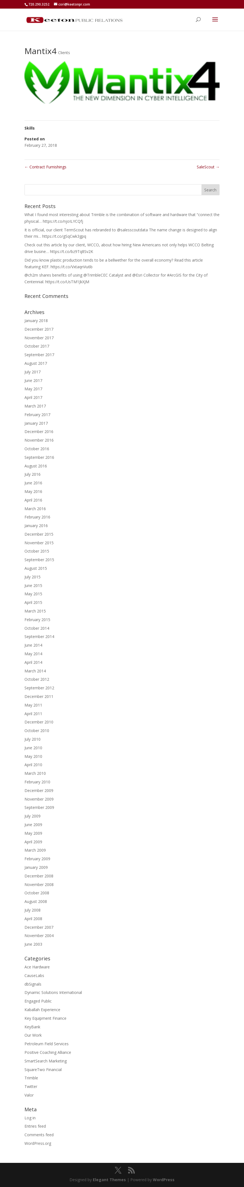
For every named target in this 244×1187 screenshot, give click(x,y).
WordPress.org (37, 1143)
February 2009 (37, 858)
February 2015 (37, 619)
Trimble (31, 1077)
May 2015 (33, 593)
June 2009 (33, 824)
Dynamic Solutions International (53, 992)
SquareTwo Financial (43, 1069)
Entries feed (35, 1126)
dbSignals (32, 984)
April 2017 (33, 397)
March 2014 (35, 671)
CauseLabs (34, 975)
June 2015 (33, 585)
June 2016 (33, 482)
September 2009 (39, 807)
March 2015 (35, 611)
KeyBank (32, 1026)
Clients (64, 52)
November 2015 (39, 542)
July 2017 (32, 371)
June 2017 (33, 380)
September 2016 (39, 457)
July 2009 (32, 816)
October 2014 (36, 628)
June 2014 (33, 645)
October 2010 (36, 730)
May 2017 (33, 388)
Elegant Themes (109, 1179)
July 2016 (32, 474)
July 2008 (32, 910)
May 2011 (33, 705)
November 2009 (39, 799)
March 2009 (35, 850)
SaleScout (208, 166)
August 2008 (35, 901)
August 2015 (35, 568)
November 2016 (39, 440)
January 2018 (36, 320)
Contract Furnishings (45, 166)
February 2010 (37, 781)
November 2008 (39, 884)
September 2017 (39, 354)
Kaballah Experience (42, 1009)
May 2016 (33, 491)
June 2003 (33, 944)
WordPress (164, 1179)
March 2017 (35, 406)
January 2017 (36, 423)
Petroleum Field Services (46, 1043)
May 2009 (33, 833)
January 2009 (36, 867)
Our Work (33, 1035)
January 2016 (36, 525)
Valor (29, 1095)
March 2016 (35, 508)
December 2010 (38, 722)
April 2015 (33, 602)
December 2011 (38, 696)
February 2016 (37, 517)
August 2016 (35, 466)
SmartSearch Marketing (45, 1061)
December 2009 (38, 790)
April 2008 (33, 918)
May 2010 (33, 756)
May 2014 (33, 653)
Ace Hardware (37, 967)
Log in (30, 1117)
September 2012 (39, 687)
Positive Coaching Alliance (47, 1052)
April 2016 (33, 500)
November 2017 (39, 337)
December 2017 (38, 329)
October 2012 (36, 679)
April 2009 (33, 841)
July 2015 (32, 576)
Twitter (30, 1086)
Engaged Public (38, 1001)
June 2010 (33, 747)
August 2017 (35, 363)
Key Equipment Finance (45, 1018)
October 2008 (36, 892)
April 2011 (33, 713)
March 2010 (35, 773)
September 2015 (39, 559)
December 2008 (38, 876)
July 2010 (32, 739)
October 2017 (36, 346)
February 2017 (37, 414)
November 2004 (39, 935)
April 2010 (33, 764)
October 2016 (36, 448)
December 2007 (38, 927)
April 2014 (33, 662)
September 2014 (39, 636)
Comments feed (39, 1134)
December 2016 (38, 431)
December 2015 (38, 534)
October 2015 (36, 551)
